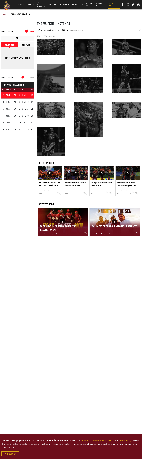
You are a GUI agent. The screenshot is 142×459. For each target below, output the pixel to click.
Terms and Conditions (90, 440)
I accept (11, 453)
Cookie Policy (125, 440)
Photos (56, 192)
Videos (58, 234)
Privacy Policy (108, 440)
